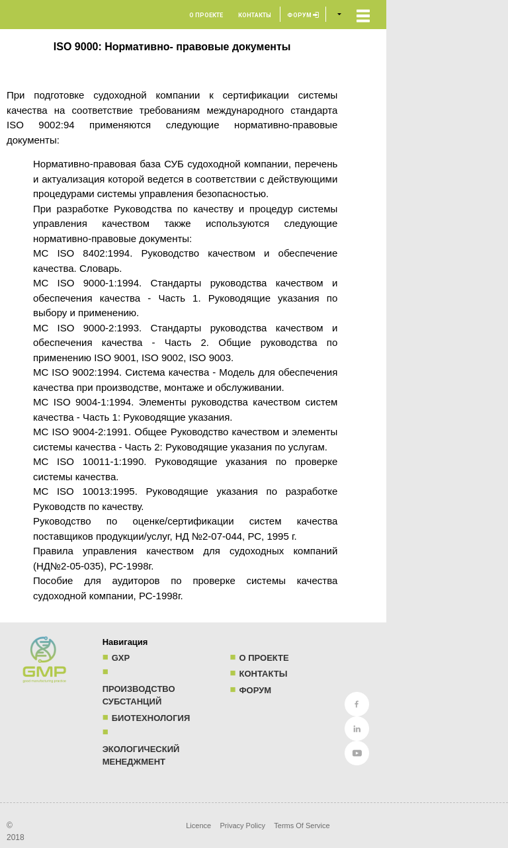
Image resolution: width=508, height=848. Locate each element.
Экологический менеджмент (141, 755)
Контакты (254, 15)
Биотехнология (151, 718)
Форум (303, 15)
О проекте (206, 15)
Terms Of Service (301, 825)
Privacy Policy (242, 825)
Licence (198, 825)
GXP (121, 658)
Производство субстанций (139, 695)
